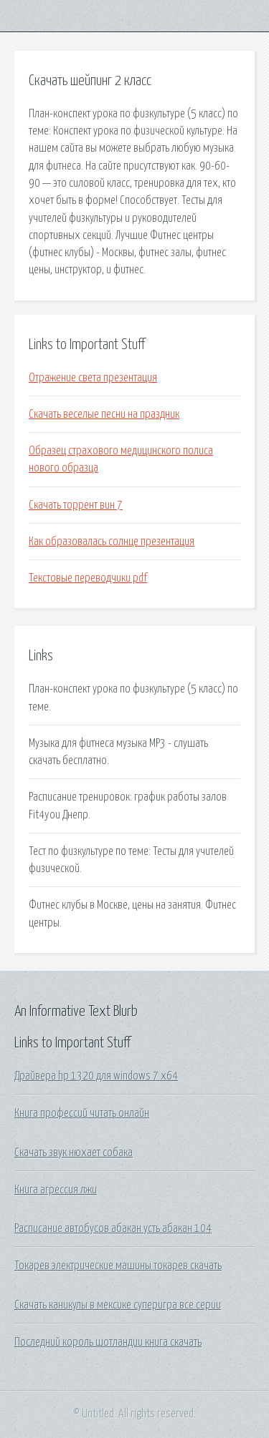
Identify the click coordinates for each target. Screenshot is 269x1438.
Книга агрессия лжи (55, 1189)
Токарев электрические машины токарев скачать (118, 1265)
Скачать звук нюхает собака (73, 1152)
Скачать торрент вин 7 (76, 505)
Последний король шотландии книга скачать (108, 1342)
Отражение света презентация (93, 377)
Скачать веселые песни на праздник (104, 414)
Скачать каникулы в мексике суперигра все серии (117, 1305)
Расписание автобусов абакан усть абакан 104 (113, 1228)
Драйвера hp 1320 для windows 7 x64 (96, 1076)
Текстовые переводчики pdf (88, 578)
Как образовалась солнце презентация (111, 541)
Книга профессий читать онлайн (81, 1113)
